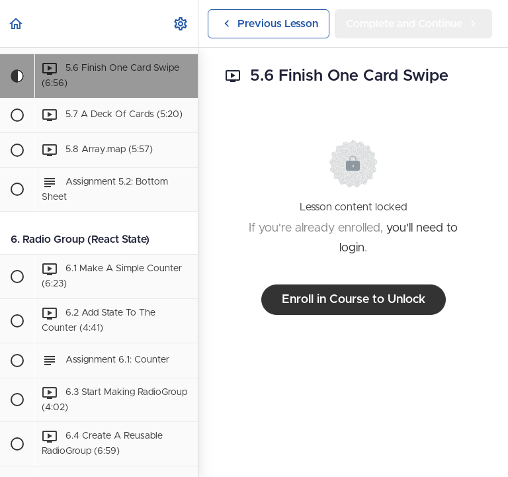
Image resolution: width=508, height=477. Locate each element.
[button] (16, 23)
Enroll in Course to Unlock (353, 300)
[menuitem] (181, 23)
